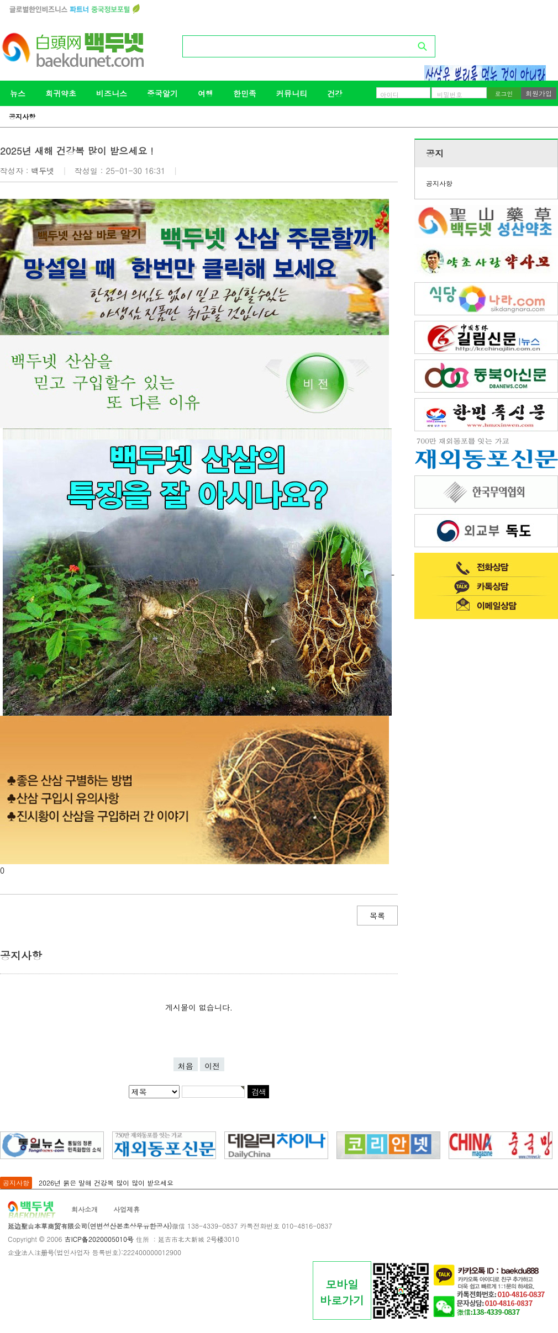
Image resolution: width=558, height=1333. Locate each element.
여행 (205, 93)
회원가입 (538, 93)
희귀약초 (60, 93)
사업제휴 (126, 1209)
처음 (185, 1065)
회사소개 (84, 1209)
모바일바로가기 (342, 1292)
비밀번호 (449, 94)
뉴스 (17, 93)
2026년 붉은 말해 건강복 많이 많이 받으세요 (106, 1182)
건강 (335, 93)
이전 (212, 1065)
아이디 (389, 94)
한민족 (244, 93)
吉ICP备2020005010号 (98, 1239)
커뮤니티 (291, 93)
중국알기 (162, 93)
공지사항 (22, 116)
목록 (377, 915)
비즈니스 (111, 93)
